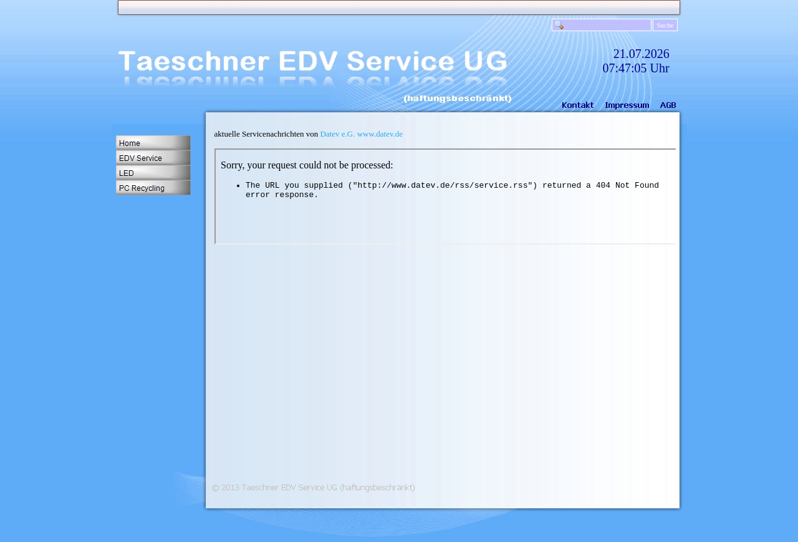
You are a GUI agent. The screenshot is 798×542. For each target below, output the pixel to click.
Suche (665, 25)
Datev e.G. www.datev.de (361, 133)
